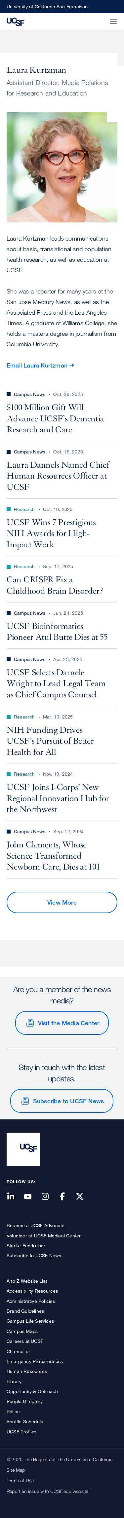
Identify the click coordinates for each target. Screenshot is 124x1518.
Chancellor (18, 1351)
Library (14, 1381)
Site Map (16, 1470)
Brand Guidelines (25, 1311)
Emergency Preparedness (35, 1361)
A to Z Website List (27, 1281)
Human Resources (27, 1371)
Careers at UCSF (25, 1341)
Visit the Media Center (68, 1023)
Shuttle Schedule (25, 1421)
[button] (97, 18)
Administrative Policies (31, 1301)
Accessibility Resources (32, 1291)
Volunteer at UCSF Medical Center (44, 1235)
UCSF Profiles (22, 1431)
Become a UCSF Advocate (35, 1225)
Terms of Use (20, 1480)
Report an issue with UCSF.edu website (47, 1491)
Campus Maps (22, 1331)
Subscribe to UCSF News (68, 1101)
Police (13, 1411)
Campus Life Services (30, 1321)
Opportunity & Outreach (32, 1391)
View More (62, 902)
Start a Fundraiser (26, 1245)
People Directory (25, 1401)
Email (37, 365)
